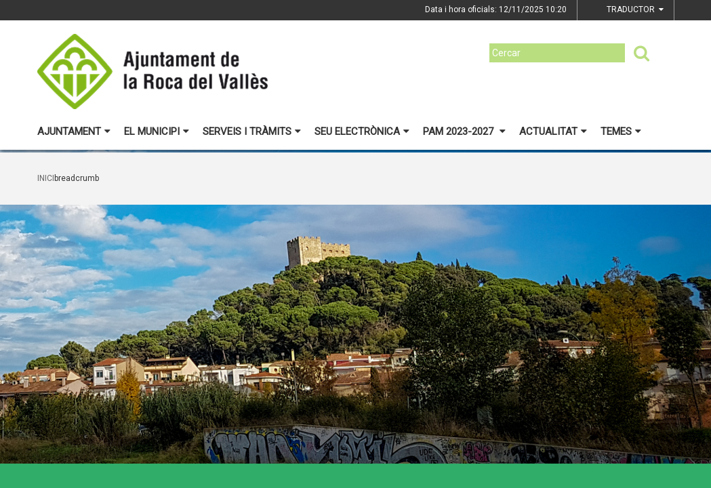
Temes (621, 131)
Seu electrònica (361, 131)
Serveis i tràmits (252, 131)
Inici (45, 178)
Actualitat (553, 131)
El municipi (156, 131)
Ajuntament (73, 131)
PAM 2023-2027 (464, 131)
